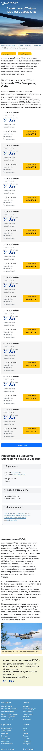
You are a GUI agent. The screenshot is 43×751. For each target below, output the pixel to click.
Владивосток (28, 711)
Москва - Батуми (7, 711)
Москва (26, 706)
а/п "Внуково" (16, 472)
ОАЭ (24, 731)
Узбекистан (27, 741)
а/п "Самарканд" (19, 474)
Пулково (4, 736)
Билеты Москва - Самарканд (14, 513)
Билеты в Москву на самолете (15, 518)
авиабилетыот (31, 133)
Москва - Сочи (6, 706)
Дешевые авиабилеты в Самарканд (17, 515)
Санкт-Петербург (29, 709)
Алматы (26, 717)
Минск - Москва (7, 719)
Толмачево (5, 738)
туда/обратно (25, 54)
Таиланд (26, 738)
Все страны (27, 744)
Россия (25, 733)
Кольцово (5, 741)
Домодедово (6, 731)
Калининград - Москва (9, 714)
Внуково (4, 733)
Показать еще (21, 445)
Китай (25, 728)
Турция (25, 736)
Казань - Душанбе (8, 717)
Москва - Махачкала (9, 709)
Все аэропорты (7, 744)
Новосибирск (28, 714)
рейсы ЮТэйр (12, 520)
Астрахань (27, 719)
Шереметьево (6, 728)
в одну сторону (8, 54)
